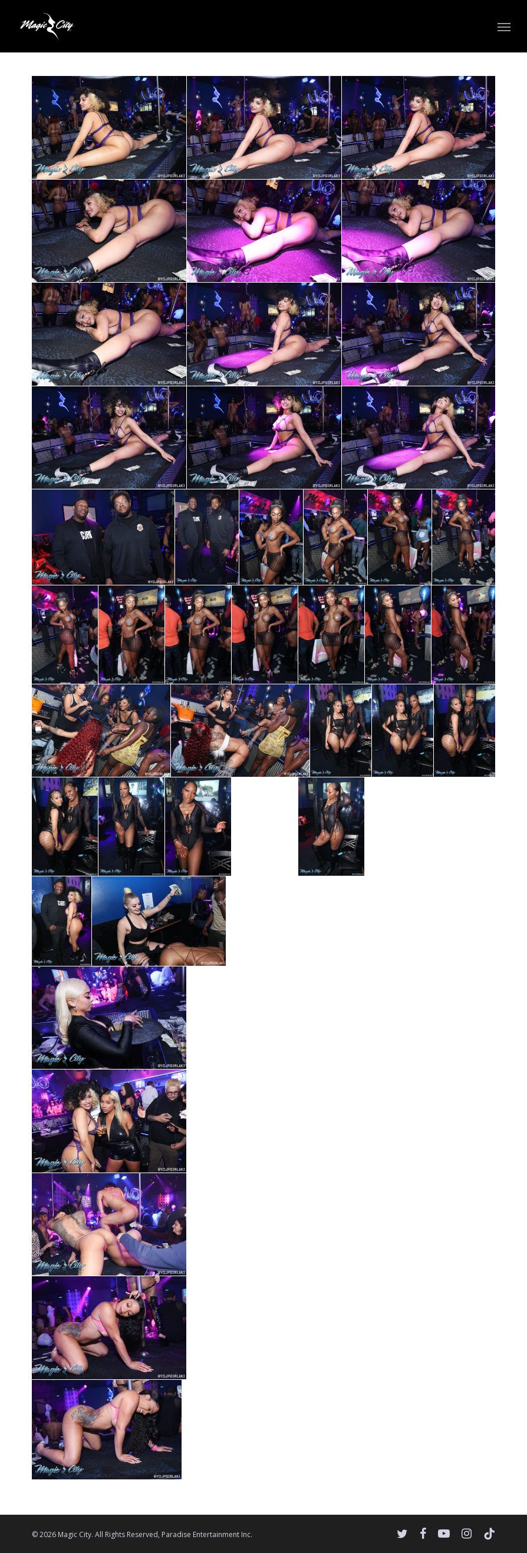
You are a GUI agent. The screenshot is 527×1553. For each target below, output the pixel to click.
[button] (504, 26)
